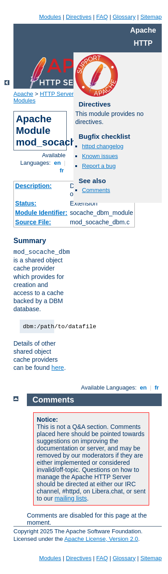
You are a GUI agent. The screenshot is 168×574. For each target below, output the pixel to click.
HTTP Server (57, 93)
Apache (23, 93)
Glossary (123, 16)
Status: (25, 203)
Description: (33, 185)
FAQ (102, 16)
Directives (78, 16)
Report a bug (99, 166)
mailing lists (71, 498)
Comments (96, 190)
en (57, 162)
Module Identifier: (41, 212)
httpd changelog (103, 146)
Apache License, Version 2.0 (101, 538)
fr (62, 170)
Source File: (33, 222)
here (58, 367)
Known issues (100, 156)
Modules (50, 16)
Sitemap (151, 16)
